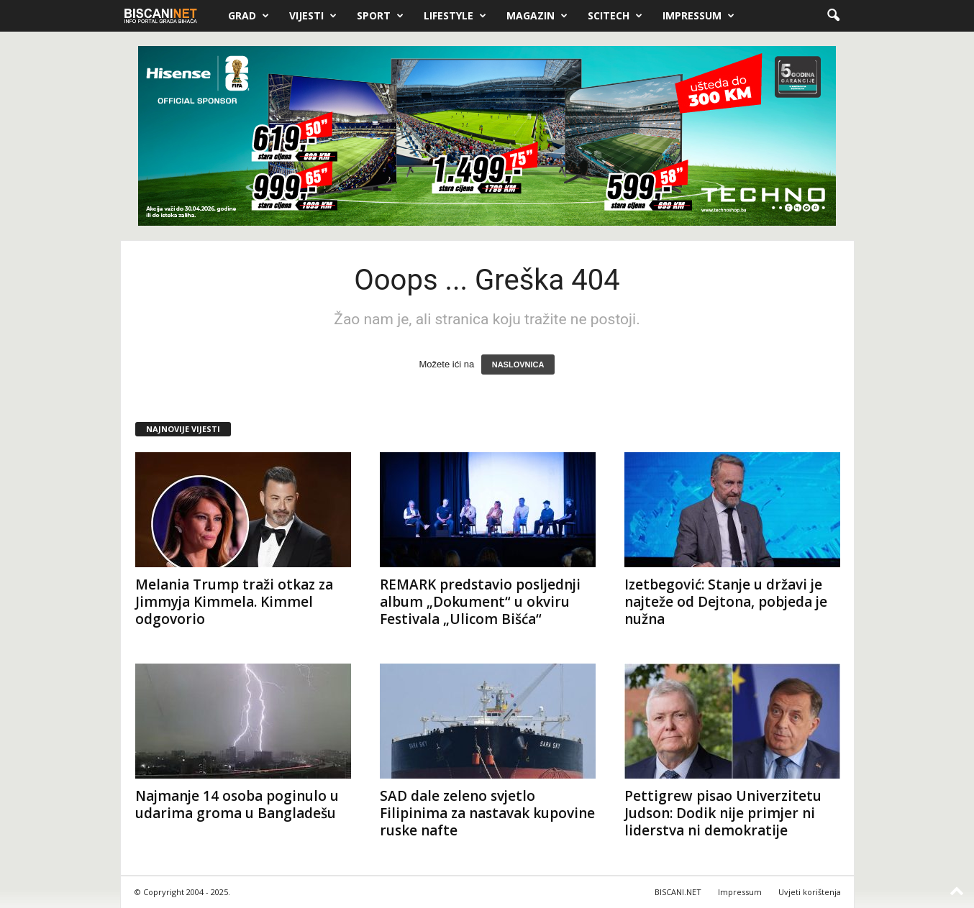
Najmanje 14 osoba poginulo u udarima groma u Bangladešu (237, 804)
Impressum (698, 16)
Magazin (537, 16)
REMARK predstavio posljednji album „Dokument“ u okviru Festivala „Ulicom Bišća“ (480, 601)
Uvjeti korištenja (809, 891)
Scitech (615, 16)
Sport (380, 16)
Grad (248, 16)
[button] (833, 16)
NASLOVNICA (518, 364)
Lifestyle (455, 16)
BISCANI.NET (678, 891)
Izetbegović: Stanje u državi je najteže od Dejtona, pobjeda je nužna (725, 601)
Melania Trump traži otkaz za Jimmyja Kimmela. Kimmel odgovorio (234, 601)
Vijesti (313, 16)
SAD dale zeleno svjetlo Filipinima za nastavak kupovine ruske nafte (487, 813)
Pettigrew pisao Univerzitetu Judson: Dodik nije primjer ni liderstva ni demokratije (722, 813)
